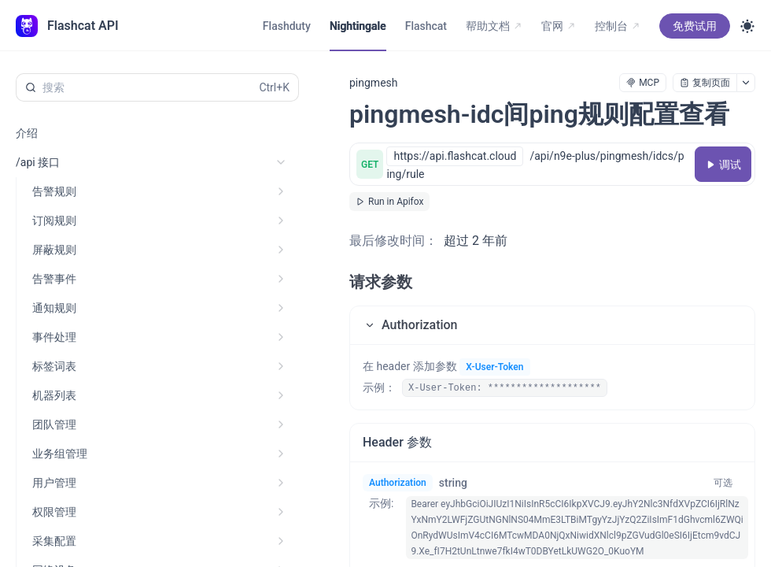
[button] (552, 325)
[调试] (723, 164)
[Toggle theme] (747, 26)
